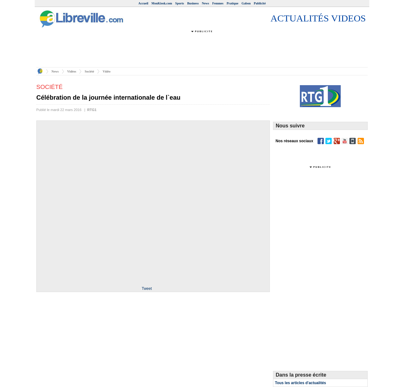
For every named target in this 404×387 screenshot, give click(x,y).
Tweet (147, 288)
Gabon (246, 3)
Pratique (232, 3)
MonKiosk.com (162, 3)
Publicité (260, 3)
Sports (179, 3)
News (205, 3)
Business (193, 3)
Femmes (217, 3)
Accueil (143, 3)
